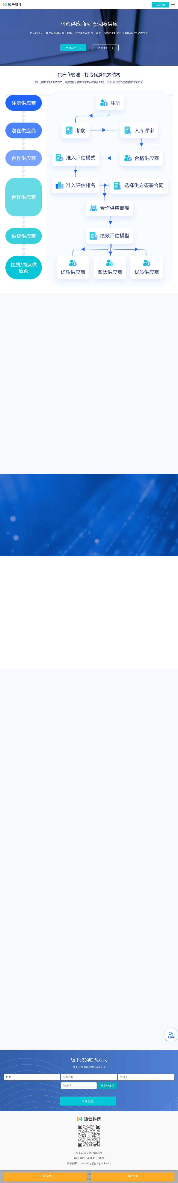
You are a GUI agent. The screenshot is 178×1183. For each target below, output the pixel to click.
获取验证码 (107, 1085)
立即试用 (160, 4)
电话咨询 (132, 1175)
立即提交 (88, 1101)
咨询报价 (105, 48)
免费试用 (73, 48)
